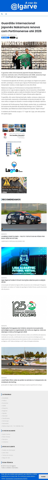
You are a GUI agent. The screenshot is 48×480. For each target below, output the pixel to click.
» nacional (4, 416)
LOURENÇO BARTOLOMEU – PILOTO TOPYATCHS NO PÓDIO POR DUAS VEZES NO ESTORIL (23, 237)
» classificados (5, 418)
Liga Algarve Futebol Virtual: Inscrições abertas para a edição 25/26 (23, 281)
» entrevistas (5, 423)
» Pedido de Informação (8, 450)
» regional (4, 411)
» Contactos (4, 442)
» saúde (3, 405)
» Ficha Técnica (5, 437)
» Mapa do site (5, 458)
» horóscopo (5, 421)
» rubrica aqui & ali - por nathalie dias (12, 426)
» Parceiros (4, 439)
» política (3, 400)
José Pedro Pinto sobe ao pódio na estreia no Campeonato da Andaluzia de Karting (23, 381)
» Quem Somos (5, 434)
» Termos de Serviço (7, 455)
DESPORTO (4, 234)
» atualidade (4, 398)
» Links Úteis (4, 452)
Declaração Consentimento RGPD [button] (16, 478)
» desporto (4, 408)
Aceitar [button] (43, 476)
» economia (4, 403)
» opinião (4, 413)
